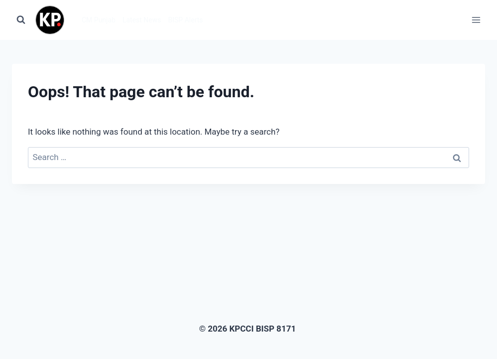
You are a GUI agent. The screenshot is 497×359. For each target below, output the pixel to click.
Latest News (142, 20)
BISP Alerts (185, 20)
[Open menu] (476, 19)
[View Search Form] (21, 20)
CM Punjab (99, 20)
